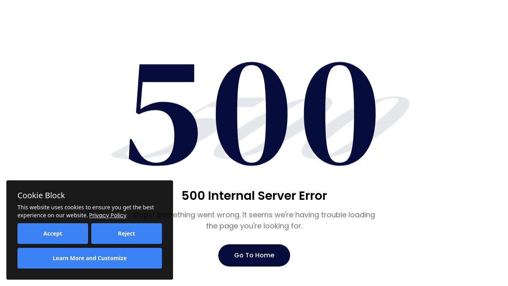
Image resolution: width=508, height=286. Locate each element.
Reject (126, 233)
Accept (52, 233)
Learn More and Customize (90, 258)
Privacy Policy (108, 215)
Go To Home (254, 255)
